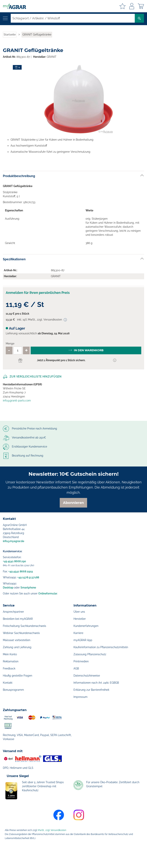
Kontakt (7, 682)
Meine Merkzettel (122, 6)
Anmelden (132, 6)
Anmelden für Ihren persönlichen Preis (38, 293)
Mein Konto (10, 654)
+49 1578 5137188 (28, 577)
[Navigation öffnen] (5, 18)
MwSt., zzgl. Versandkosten (52, 830)
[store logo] (13, 6)
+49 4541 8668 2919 (20, 571)
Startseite (10, 34)
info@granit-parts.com (17, 400)
